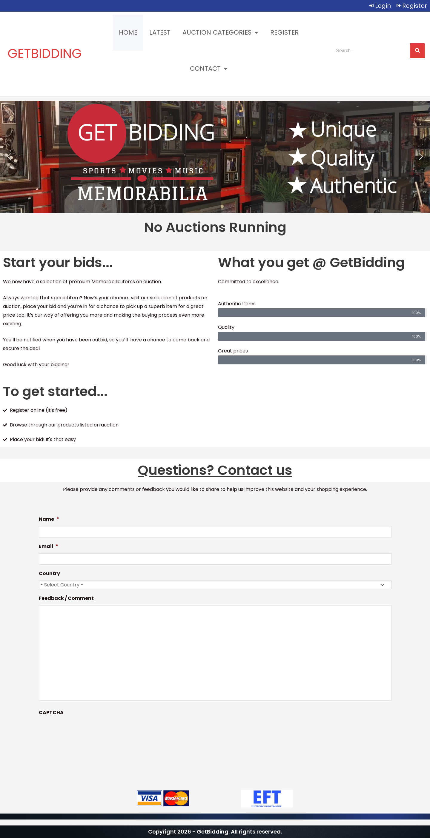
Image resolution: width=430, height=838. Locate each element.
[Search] (417, 50)
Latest (160, 32)
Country (49, 574)
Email (48, 546)
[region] (215, 157)
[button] (9, 156)
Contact (209, 69)
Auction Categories (220, 33)
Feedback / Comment (66, 598)
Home (128, 32)
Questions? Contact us (215, 470)
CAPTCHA (51, 713)
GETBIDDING (44, 53)
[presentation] (84, 731)
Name (49, 519)
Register (284, 32)
